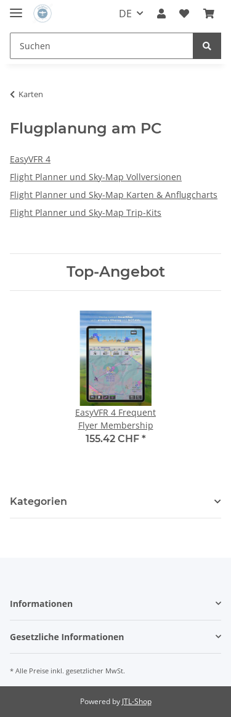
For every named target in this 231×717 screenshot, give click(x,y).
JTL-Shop (137, 701)
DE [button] (125, 13)
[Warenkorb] (209, 13)
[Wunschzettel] (184, 13)
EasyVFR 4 (30, 159)
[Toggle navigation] (16, 7)
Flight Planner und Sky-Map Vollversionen (96, 177)
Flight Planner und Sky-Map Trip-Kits (85, 212)
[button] (161, 13)
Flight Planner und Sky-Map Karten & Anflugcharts (113, 194)
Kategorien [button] (38, 501)
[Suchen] (101, 46)
